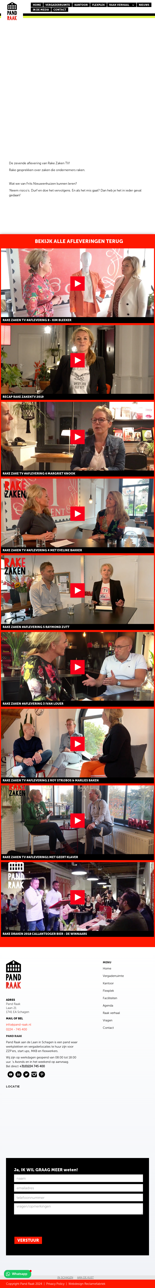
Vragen (107, 1020)
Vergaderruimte (57, 4)
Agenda (108, 1005)
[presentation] (44, 1224)
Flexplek (108, 991)
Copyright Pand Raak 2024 (24, 1284)
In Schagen (65, 1277)
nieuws (144, 4)
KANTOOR (81, 4)
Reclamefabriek (94, 1284)
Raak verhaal (111, 1013)
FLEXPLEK (98, 4)
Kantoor (108, 983)
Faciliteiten (110, 998)
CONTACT (59, 9)
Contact (108, 1028)
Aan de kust (85, 1277)
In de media (41, 9)
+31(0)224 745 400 (32, 1066)
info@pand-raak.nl (18, 1024)
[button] (121, 5)
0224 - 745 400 (16, 1029)
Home (37, 4)
